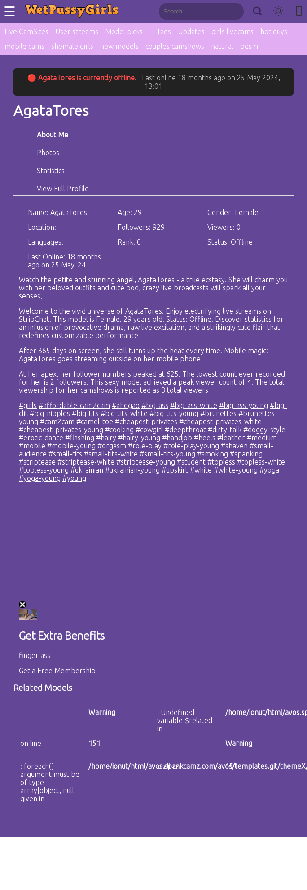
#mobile (32, 446)
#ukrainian (86, 470)
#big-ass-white (193, 405)
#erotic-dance (41, 438)
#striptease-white (85, 462)
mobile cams (24, 46)
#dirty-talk (224, 429)
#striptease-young (145, 462)
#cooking (119, 429)
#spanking (246, 454)
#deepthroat (185, 429)
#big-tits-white (124, 413)
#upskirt (175, 470)
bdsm (249, 46)
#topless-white (261, 462)
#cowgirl (149, 429)
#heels (204, 438)
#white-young (236, 470)
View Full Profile (63, 188)
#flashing (79, 438)
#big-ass (154, 405)
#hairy (106, 438)
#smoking (212, 454)
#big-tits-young (173, 413)
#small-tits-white (111, 454)
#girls (28, 405)
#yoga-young (40, 478)
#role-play (145, 446)
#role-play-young (191, 446)
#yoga (269, 470)
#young (74, 478)
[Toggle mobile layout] (299, 11)
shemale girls (72, 46)
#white (201, 470)
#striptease (37, 462)
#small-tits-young (167, 454)
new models (119, 46)
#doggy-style (264, 429)
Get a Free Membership (57, 670)
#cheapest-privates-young (61, 429)
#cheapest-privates (146, 421)
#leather (231, 438)
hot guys (273, 31)
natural (222, 46)
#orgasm (111, 446)
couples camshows (174, 46)
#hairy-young (139, 438)
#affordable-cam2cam (74, 405)
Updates (191, 31)
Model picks (124, 31)
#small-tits (65, 454)
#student (191, 462)
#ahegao (126, 405)
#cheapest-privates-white (220, 421)
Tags (163, 31)
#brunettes (218, 413)
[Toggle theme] (278, 11)
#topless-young (44, 470)
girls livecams (232, 31)
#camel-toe (94, 421)
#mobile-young (71, 446)
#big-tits (85, 413)
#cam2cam (57, 421)
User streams (76, 31)
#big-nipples (50, 413)
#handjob (177, 438)
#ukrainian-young (132, 470)
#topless (221, 462)
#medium (262, 438)
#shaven (234, 446)
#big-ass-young (243, 405)
